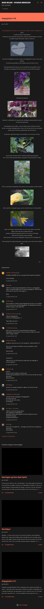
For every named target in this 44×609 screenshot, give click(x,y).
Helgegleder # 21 (9, 581)
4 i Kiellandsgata (10, 328)
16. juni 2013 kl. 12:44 (11, 404)
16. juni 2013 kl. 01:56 (11, 353)
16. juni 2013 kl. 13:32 (11, 420)
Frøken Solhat (10, 340)
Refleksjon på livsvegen (12, 313)
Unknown (8, 369)
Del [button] (40, 262)
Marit (7, 285)
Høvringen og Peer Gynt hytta (14, 477)
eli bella (8, 385)
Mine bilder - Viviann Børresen (16, 2)
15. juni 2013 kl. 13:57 (11, 336)
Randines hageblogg (11, 272)
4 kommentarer (9, 492)
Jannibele (8, 301)
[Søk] (38, 2)
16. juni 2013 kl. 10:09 (11, 364)
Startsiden (5, 8)
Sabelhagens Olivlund (12, 394)
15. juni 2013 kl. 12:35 (11, 296)
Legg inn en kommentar (8, 436)
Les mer (40, 492)
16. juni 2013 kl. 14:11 (11, 432)
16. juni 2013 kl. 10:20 (11, 390)
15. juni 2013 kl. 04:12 (11, 281)
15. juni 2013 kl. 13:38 (11, 323)
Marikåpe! (6, 529)
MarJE (8, 424)
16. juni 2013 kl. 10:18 (11, 380)
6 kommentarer (9, 544)
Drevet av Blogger (22, 605)
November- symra (11, 408)
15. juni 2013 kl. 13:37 (11, 309)
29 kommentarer (9, 596)
